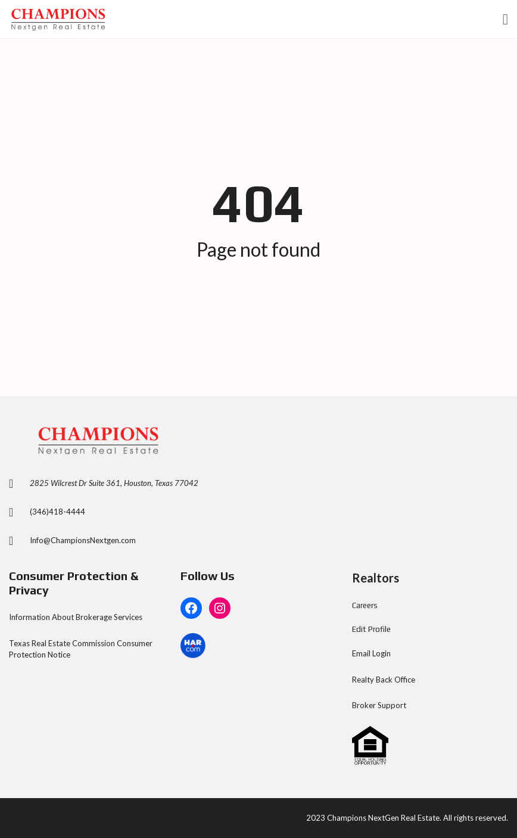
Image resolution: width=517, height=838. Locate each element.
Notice (59, 654)
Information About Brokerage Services (75, 617)
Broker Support (379, 705)
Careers (365, 605)
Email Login (371, 653)
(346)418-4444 (57, 511)
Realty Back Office (383, 679)
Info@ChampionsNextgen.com (83, 540)
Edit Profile (371, 629)
